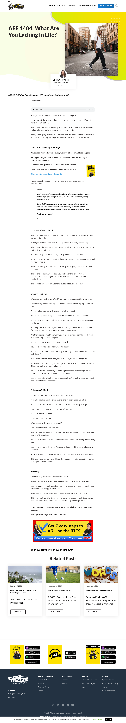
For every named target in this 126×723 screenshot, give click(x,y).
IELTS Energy (67, 679)
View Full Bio (58, 86)
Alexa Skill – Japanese (89, 683)
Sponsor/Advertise (83, 6)
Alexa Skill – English (88, 686)
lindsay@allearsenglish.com (17, 697)
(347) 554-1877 (13, 701)
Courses (57, 6)
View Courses (102, 6)
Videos (40, 694)
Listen (85, 679)
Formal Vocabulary (93, 590)
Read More (18, 615)
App (83, 690)
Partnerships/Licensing (110, 686)
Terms (74, 716)
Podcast (68, 6)
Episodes (65, 683)
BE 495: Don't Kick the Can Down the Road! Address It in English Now (62, 600)
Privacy (67, 716)
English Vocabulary (31, 95)
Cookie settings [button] (97, 720)
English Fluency (15, 95)
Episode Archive (43, 683)
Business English (65, 590)
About (48, 6)
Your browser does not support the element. (63, 109)
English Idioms (53, 590)
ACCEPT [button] (108, 720)
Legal (80, 716)
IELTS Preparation (108, 694)
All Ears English (45, 679)
